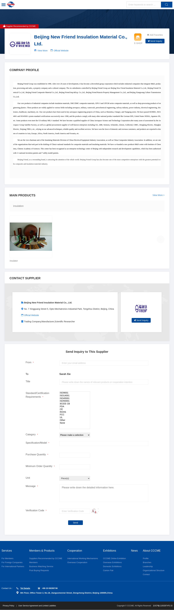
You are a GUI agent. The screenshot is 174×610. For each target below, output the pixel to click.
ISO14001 (75, 395)
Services (7, 550)
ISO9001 (75, 392)
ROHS (75, 412)
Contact (146, 574)
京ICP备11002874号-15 (162, 606)
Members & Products (42, 550)
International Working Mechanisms (82, 558)
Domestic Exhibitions (112, 566)
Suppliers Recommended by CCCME (45, 558)
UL (75, 417)
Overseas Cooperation (77, 562)
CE (75, 409)
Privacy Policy (9, 606)
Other (75, 420)
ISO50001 (75, 401)
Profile (146, 558)
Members (33, 562)
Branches (147, 562)
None (75, 423)
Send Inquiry (155, 41)
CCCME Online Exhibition (114, 558)
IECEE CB (75, 403)
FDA (75, 406)
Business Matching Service (41, 566)
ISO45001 (75, 398)
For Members (7, 558)
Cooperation (74, 550)
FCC (75, 414)
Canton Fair (108, 570)
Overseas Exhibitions (112, 562)
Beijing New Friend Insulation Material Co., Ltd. (48, 302)
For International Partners (13, 566)
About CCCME (152, 550)
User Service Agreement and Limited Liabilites (37, 606)
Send (75, 522)
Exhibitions (109, 550)
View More (42, 50)
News (134, 550)
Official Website (61, 50)
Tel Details (23, 588)
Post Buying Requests (39, 570)
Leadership (148, 566)
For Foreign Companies (12, 562)
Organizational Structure (153, 570)
